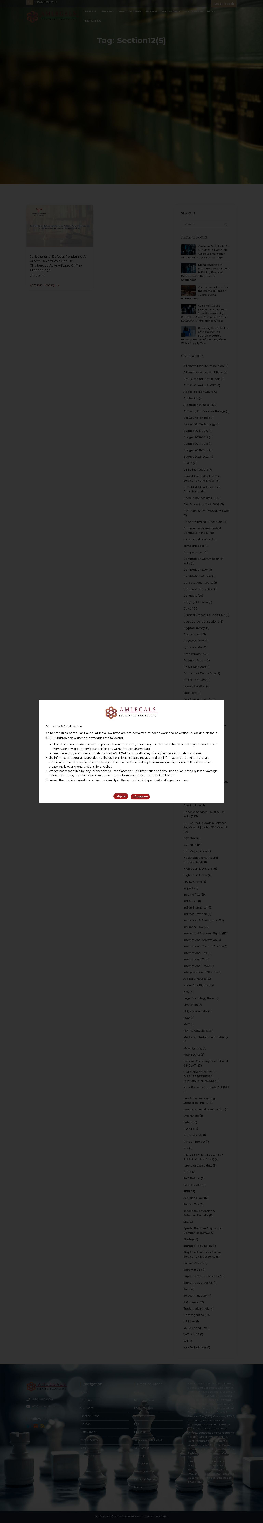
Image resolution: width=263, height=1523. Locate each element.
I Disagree (140, 797)
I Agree (120, 797)
